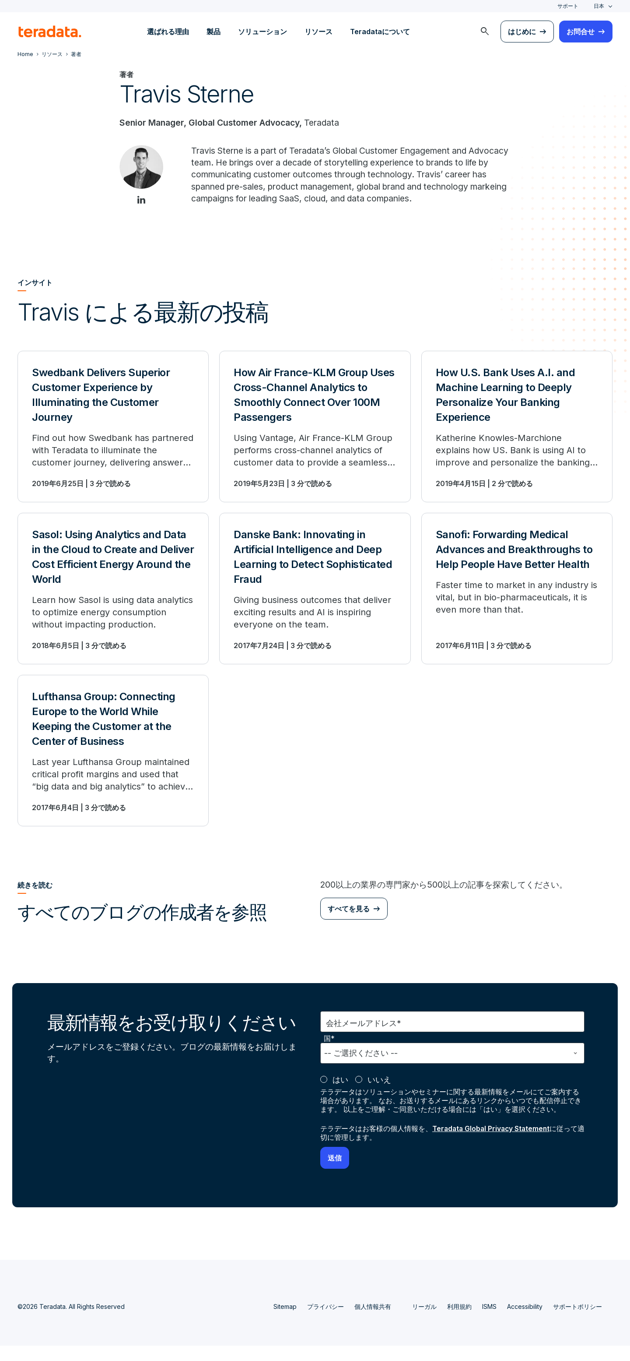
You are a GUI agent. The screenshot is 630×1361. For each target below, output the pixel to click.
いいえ (379, 1095)
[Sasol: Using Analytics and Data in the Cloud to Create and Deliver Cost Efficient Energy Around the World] (113, 603)
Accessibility (524, 1322)
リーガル (424, 1322)
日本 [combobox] (599, 6)
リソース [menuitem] (318, 31)
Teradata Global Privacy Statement (492, 1143)
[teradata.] (50, 31)
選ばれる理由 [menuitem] (168, 31)
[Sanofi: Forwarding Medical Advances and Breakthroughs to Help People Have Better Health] (516, 603)
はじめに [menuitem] (522, 31)
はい (340, 1095)
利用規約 (459, 1322)
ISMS (489, 1322)
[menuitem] (484, 31)
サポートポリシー (577, 1322)
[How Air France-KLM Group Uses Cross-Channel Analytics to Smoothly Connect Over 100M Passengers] (314, 441)
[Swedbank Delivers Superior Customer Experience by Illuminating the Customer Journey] (113, 441)
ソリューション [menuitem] (262, 31)
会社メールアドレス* (363, 1038)
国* (329, 1054)
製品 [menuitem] (213, 31)
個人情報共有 (372, 1322)
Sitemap (285, 1322)
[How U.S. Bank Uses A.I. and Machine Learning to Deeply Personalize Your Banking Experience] (516, 441)
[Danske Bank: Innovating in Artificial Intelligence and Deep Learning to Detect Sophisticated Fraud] (314, 603)
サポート (567, 6)
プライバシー (325, 1322)
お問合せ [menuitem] (581, 31)
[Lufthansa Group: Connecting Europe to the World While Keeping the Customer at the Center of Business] (113, 765)
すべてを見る (349, 924)
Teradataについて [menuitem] (380, 31)
